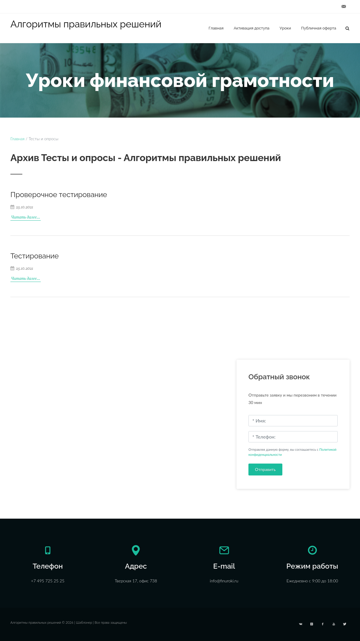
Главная (216, 28)
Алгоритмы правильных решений (86, 24)
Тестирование (34, 256)
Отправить (265, 469)
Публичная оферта (318, 28)
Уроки (285, 28)
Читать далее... (25, 217)
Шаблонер (84, 622)
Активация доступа (251, 28)
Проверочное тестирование (58, 194)
